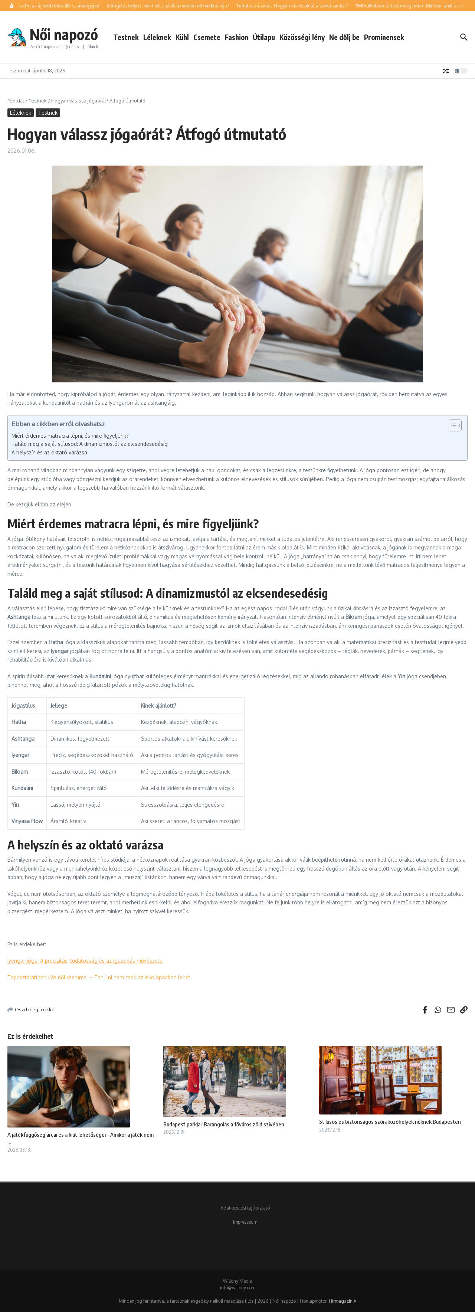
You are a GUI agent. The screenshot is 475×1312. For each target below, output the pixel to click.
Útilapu (264, 37)
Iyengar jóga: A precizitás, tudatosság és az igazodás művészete (85, 960)
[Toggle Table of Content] (451, 425)
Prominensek (384, 37)
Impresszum (245, 1222)
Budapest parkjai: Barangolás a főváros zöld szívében (223, 1124)
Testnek (126, 37)
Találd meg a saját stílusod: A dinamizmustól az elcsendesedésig (90, 444)
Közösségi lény (302, 37)
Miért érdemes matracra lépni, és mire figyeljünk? (70, 436)
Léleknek (157, 37)
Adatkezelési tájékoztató (245, 1208)
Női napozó (64, 34)
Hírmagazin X (342, 1301)
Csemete (206, 37)
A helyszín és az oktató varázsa (49, 452)
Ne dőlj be (344, 37)
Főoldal (15, 101)
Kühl (182, 37)
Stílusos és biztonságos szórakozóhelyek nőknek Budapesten (390, 1121)
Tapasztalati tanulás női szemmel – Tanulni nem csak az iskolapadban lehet (98, 977)
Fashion (236, 37)
